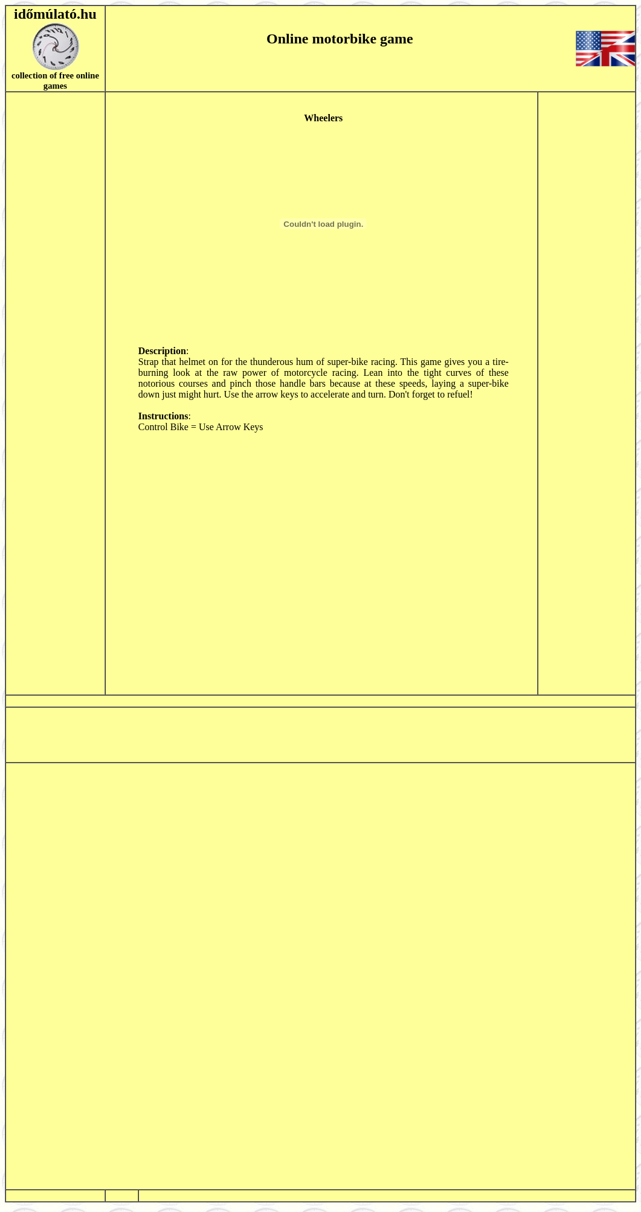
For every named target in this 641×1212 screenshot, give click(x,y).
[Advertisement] (55, 393)
